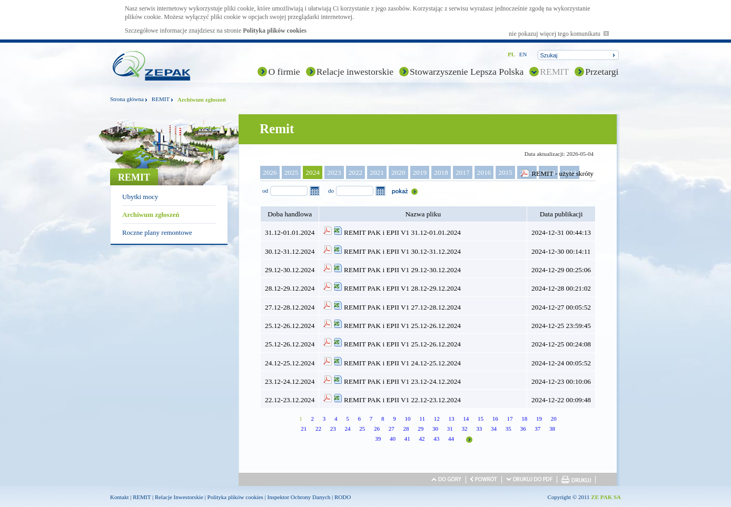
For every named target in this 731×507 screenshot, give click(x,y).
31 (450, 428)
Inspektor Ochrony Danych (299, 497)
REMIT (554, 71)
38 (552, 428)
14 (466, 418)
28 (406, 428)
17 (509, 418)
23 (333, 428)
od (265, 190)
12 (437, 418)
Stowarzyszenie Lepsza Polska (466, 71)
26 (377, 428)
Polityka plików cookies (275, 30)
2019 (420, 172)
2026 (270, 172)
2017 (463, 172)
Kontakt (119, 497)
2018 (441, 172)
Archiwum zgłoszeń (150, 214)
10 (408, 418)
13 (451, 418)
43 (436, 438)
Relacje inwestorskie (355, 71)
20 (554, 418)
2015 (505, 172)
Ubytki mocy (140, 197)
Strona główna (127, 99)
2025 (291, 172)
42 (422, 438)
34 (494, 428)
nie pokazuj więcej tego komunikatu (559, 33)
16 (495, 418)
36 (523, 428)
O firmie (284, 71)
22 (318, 428)
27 (391, 428)
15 (480, 418)
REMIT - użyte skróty (562, 173)
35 (508, 428)
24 (347, 428)
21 (304, 428)
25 (362, 428)
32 (464, 428)
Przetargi (601, 71)
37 (537, 428)
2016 (484, 172)
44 (451, 438)
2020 (398, 172)
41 (407, 438)
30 (435, 428)
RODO (342, 497)
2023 (334, 172)
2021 (377, 172)
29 (420, 428)
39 (378, 438)
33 (479, 428)
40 (393, 438)
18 (524, 418)
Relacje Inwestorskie (179, 497)
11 (422, 418)
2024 (312, 172)
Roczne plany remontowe (157, 232)
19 (539, 418)
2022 (356, 172)
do (331, 190)
